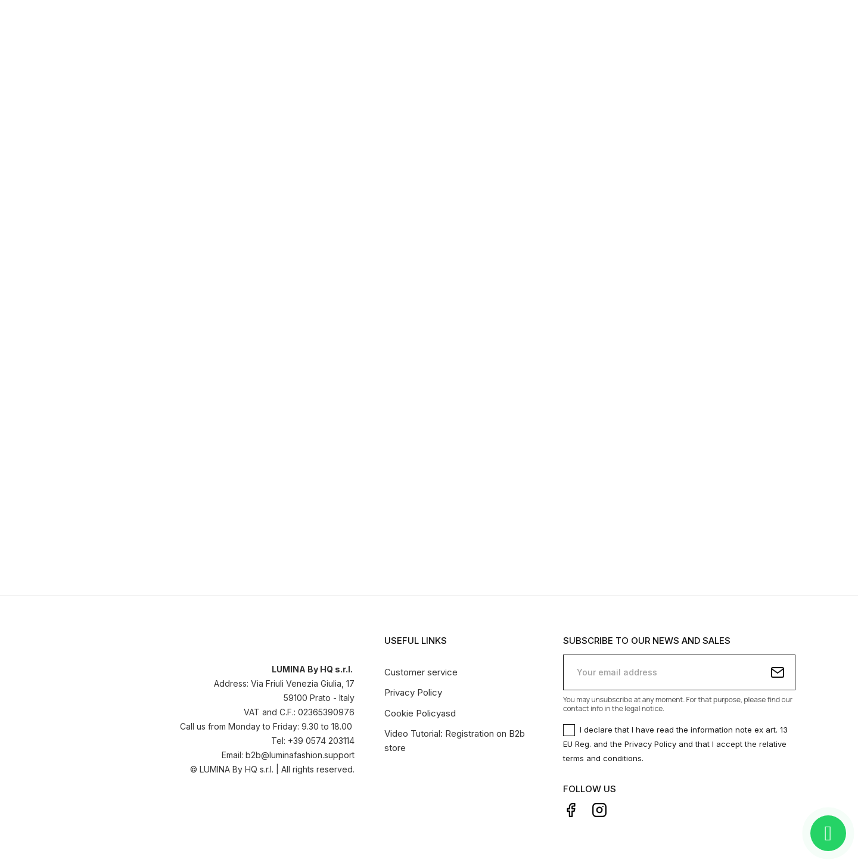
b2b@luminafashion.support (300, 754)
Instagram (599, 809)
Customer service (421, 670)
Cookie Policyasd (420, 711)
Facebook (571, 809)
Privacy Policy (413, 691)
